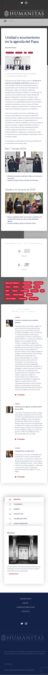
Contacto (26, 611)
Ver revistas (13, 574)
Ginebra (30, 52)
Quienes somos (25, 599)
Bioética (16, 287)
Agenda (17, 403)
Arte (42, 291)
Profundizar (21, 395)
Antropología (38, 283)
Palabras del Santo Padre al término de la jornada (22, 180)
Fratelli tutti (22, 298)
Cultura (8, 287)
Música (8, 294)
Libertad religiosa (18, 294)
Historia (14, 291)
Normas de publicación (26, 607)
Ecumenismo (19, 52)
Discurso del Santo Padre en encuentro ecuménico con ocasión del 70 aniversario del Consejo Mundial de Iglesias (24, 219)
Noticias (17, 317)
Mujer (7, 291)
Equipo (25, 603)
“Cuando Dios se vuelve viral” (24, 451)
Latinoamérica (27, 283)
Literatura (34, 291)
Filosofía (36, 287)
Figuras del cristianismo (12, 283)
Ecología (29, 294)
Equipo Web (20, 664)
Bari (25, 52)
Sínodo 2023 (33, 298)
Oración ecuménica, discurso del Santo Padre (21, 223)
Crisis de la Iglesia (11, 298)
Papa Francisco (10, 52)
